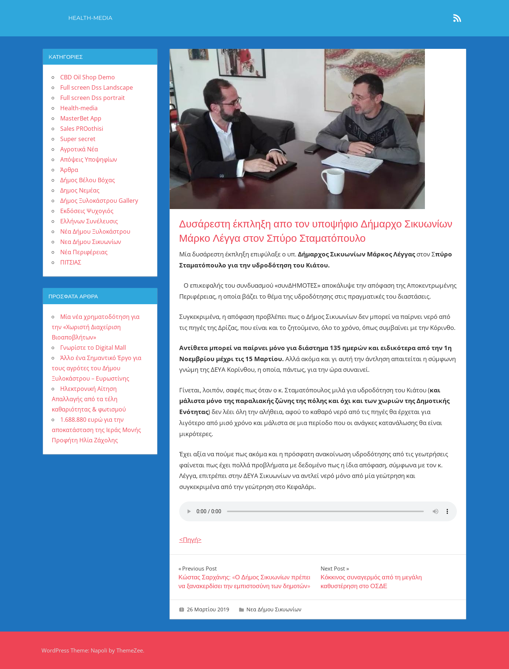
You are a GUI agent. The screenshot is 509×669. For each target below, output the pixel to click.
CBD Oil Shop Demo (87, 77)
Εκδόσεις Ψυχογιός (86, 211)
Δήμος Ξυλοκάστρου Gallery (99, 201)
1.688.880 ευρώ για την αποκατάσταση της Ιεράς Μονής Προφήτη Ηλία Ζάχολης (96, 430)
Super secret (77, 139)
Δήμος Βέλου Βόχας (87, 180)
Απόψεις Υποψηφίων (88, 159)
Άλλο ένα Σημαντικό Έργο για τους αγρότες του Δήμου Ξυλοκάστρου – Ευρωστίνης (96, 368)
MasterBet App (80, 118)
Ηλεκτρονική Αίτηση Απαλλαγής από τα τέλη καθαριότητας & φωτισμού (89, 399)
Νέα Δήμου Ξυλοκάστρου (95, 231)
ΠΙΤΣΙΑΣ (70, 262)
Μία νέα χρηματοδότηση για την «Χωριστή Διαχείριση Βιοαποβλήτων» (96, 327)
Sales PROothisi (81, 129)
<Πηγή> (190, 539)
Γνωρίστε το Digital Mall (93, 348)
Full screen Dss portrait (92, 98)
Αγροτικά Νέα (79, 149)
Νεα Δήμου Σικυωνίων (274, 609)
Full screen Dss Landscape (96, 87)
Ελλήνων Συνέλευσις (89, 221)
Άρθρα (69, 170)
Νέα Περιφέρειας (84, 252)
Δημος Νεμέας (80, 190)
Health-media (90, 17)
